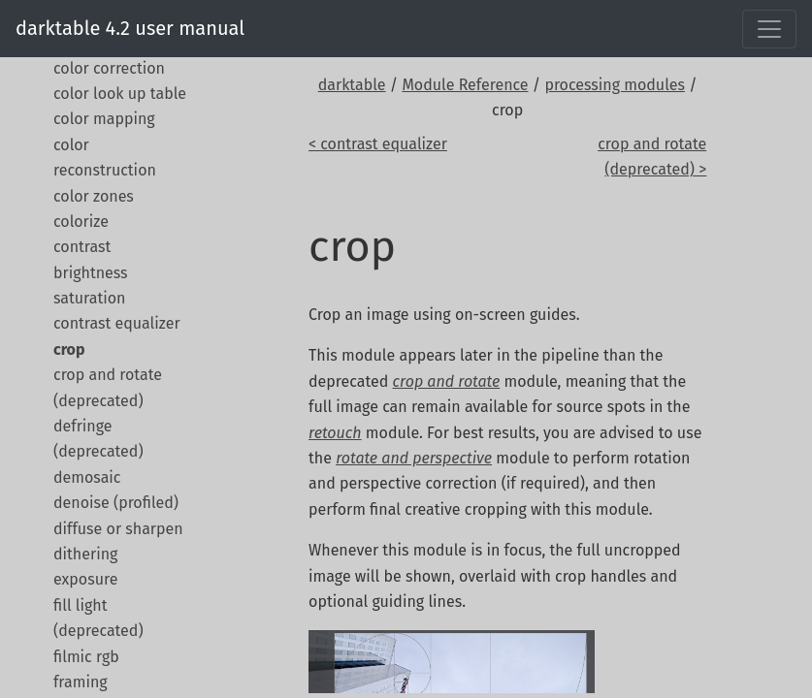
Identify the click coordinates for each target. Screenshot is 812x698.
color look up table (119, 93)
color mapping (104, 119)
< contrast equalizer (378, 144)
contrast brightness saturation (90, 272)
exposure (85, 579)
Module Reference (465, 85)
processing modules (614, 85)
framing (80, 682)
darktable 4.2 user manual (130, 28)
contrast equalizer (116, 323)
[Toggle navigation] (769, 29)
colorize (81, 221)
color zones (93, 196)
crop (69, 349)
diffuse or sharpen (118, 529)
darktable (352, 85)
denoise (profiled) (116, 502)
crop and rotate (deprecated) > (652, 156)
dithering (85, 554)
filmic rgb (86, 657)
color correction (109, 68)
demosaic (87, 477)
